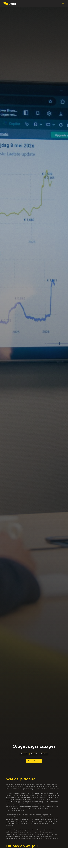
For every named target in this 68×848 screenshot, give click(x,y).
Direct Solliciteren (34, 761)
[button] (63, 3)
